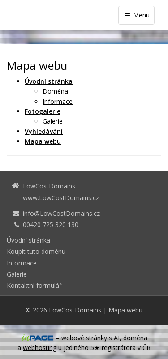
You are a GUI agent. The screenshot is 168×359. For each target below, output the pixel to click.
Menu (136, 15)
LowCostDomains (75, 310)
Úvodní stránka (28, 240)
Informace (58, 101)
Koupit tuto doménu (36, 251)
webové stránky (84, 337)
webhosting (39, 347)
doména (135, 337)
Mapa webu (125, 310)
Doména (55, 91)
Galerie (53, 121)
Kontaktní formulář (34, 285)
